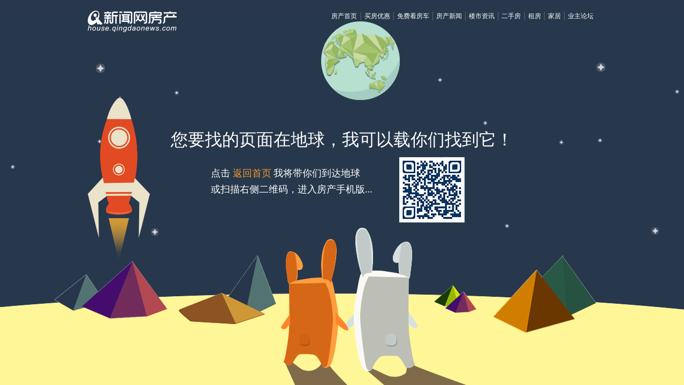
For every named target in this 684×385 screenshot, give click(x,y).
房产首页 (344, 16)
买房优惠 (377, 16)
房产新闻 (449, 16)
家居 (554, 16)
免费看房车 (413, 16)
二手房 (511, 16)
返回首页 (251, 173)
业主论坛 (581, 16)
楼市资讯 (482, 16)
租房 (534, 16)
